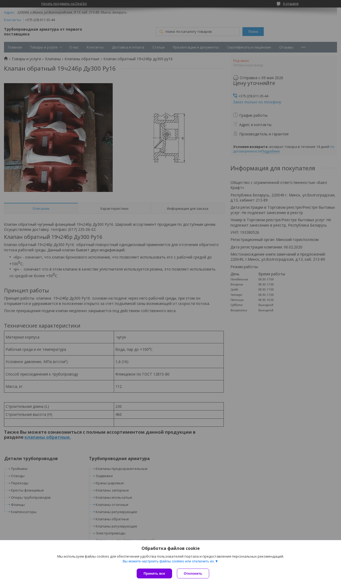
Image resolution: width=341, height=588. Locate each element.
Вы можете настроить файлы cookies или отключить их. (169, 562)
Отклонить (193, 573)
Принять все (154, 573)
